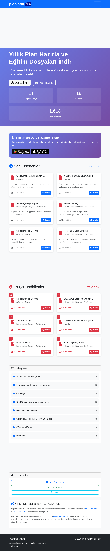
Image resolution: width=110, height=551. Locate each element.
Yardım (55, 492)
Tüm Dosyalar (55, 487)
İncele (46, 193)
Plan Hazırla (44, 82)
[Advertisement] (55, 27)
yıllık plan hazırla (20, 511)
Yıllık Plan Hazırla (55, 482)
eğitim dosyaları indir (61, 516)
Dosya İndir (19, 82)
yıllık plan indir (91, 509)
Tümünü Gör (93, 166)
